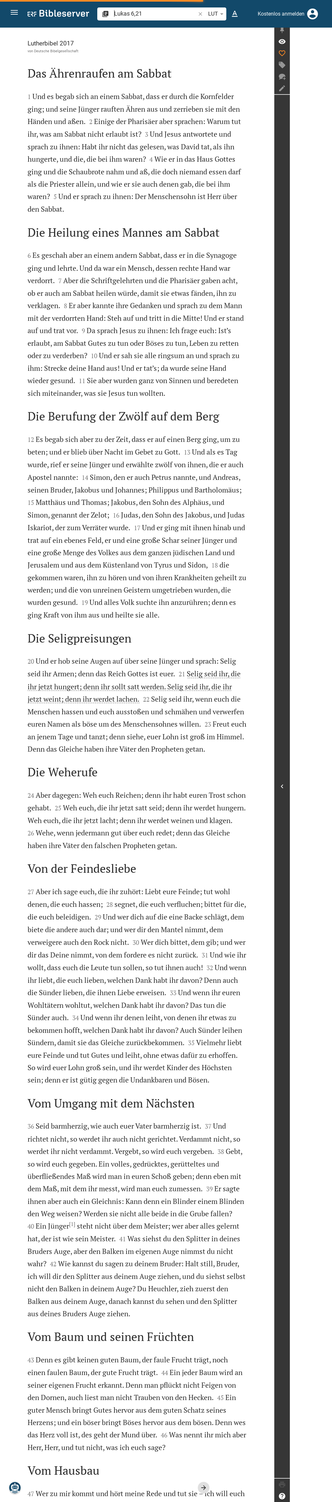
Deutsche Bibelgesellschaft (62, 51)
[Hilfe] (324, 1496)
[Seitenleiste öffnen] (324, 788)
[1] (78, 1124)
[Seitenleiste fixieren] (324, 33)
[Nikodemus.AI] (15, 1488)
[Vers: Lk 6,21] (324, 45)
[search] (154, 13)
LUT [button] (216, 14)
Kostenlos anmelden (281, 14)
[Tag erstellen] (324, 68)
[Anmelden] (312, 13)
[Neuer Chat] (324, 80)
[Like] (324, 57)
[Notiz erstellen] (324, 92)
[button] (16, 14)
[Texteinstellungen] (234, 13)
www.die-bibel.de (53, 1492)
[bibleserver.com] (58, 14)
